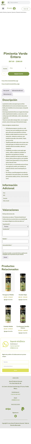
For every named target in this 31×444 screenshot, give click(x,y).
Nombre (4, 254)
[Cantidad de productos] (4, 89)
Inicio (1, 12)
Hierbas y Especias (7, 12)
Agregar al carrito (18, 89)
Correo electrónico (7, 260)
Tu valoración (6, 244)
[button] (3, 8)
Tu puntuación (6, 239)
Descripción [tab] (6, 106)
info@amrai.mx (14, 363)
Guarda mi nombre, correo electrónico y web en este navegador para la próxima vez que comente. (14, 269)
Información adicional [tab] (17, 106)
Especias (14, 12)
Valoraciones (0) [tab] (7, 110)
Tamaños (5, 84)
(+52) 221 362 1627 (14, 361)
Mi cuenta (9, 8)
